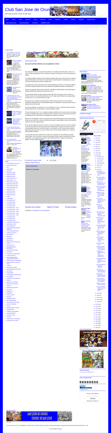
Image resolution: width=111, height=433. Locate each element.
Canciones (35, 22)
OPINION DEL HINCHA (12, 283)
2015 (96, 308)
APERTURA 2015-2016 (12, 185)
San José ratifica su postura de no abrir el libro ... (101, 178)
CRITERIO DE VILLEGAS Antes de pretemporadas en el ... (101, 220)
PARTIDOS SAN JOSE (12, 287)
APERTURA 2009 (11, 174)
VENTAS (9, 316)
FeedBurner (96, 401)
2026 (96, 138)
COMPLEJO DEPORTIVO (13, 222)
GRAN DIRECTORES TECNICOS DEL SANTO (13, 258)
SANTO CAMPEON (11, 304)
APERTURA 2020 (11, 194)
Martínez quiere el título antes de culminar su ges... (101, 233)
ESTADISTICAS (10, 245)
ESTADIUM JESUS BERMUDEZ (11, 247)
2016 (96, 306)
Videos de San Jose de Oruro (88, 104)
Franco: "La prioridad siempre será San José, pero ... (101, 207)
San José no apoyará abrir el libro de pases (101, 183)
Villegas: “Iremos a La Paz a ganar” (101, 284)
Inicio (7, 19)
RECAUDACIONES (11, 300)
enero (98, 301)
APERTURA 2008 (11, 172)
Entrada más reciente (33, 207)
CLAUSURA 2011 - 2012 (13, 207)
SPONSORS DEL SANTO (13, 307)
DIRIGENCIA (10, 238)
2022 (96, 146)
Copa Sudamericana (11, 22)
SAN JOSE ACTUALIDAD (13, 302)
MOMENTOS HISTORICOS (13, 278)
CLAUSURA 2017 (11, 216)
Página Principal (53, 207)
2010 (96, 319)
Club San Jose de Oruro (28, 9)
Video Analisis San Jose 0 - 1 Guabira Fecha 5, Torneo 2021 (17, 113)
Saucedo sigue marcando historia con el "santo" (100, 239)
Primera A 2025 (10, 294)
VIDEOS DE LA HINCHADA (13, 318)
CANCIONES (10, 198)
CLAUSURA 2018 (11, 218)
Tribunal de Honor (11, 315)
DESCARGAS (10, 234)
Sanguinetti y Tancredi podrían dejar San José (101, 275)
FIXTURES (9, 251)
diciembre (99, 156)
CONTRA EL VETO (11, 224)
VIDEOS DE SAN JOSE (12, 320)
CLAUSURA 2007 (11, 200)
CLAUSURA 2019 (11, 220)
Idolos (50, 19)
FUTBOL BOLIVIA (11, 255)
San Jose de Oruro (86, 95)
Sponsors (27, 19)
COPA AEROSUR (11, 226)
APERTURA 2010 (11, 176)
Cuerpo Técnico (91, 19)
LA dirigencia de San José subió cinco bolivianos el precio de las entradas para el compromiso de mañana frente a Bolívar (14, 98)
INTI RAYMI (9, 271)
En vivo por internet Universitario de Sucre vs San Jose (14, 140)
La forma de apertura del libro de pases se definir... (101, 200)
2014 (96, 310)
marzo (98, 297)
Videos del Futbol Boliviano (85, 209)
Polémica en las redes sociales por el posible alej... (101, 194)
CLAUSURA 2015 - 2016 (13, 215)
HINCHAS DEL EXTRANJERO (14, 260)
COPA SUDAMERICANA (13, 231)
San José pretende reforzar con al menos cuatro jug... (101, 227)
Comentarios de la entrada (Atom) (41, 210)
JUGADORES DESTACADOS (14, 274)
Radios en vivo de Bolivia (85, 221)
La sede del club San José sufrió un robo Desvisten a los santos (14, 128)
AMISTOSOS (10, 169)
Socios (35, 19)
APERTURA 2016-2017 (12, 187)
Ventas (20, 19)
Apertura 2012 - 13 (11, 180)
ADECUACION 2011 (12, 165)
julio (98, 167)
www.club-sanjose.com (11, 425)
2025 (96, 140)
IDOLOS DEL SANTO (12, 267)
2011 (96, 317)
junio (98, 169)
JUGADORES (10, 272)
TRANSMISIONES (11, 313)
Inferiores (42, 19)
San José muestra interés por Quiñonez (101, 266)
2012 (96, 314)
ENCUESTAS (10, 240)
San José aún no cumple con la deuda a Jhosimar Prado (101, 213)
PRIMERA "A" (10, 291)
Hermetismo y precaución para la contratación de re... (101, 173)
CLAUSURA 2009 (11, 204)
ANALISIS (9, 170)
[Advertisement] (47, 37)
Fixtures (73, 19)
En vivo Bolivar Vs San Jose (13, 52)
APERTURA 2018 (35, 162)
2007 (96, 325)
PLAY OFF (9, 289)
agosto (98, 165)
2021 (96, 148)
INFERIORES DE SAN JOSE (14, 269)
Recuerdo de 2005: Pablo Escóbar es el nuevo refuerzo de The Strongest (94, 98)
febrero (98, 299)
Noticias (8, 280)
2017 (96, 304)
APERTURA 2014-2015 (12, 183)
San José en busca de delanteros (17, 74)
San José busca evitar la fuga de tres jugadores (101, 280)
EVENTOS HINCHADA (12, 250)
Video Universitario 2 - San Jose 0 (17, 61)
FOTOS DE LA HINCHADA (13, 253)
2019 (96, 152)
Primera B (9, 296)
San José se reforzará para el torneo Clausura (101, 270)
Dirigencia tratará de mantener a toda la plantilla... (101, 248)
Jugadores (58, 19)
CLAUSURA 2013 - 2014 (13, 211)
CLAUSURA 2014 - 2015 (13, 213)
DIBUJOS (9, 236)
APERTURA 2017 (11, 189)
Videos (13, 19)
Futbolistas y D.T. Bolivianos (88, 85)
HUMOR (9, 265)
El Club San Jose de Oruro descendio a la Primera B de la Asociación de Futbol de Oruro (94, 107)
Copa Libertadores (24, 22)
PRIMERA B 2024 (11, 298)
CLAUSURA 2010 (11, 205)
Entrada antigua (70, 207)
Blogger (60, 428)
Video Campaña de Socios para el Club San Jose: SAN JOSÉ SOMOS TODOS (17, 121)
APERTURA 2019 (11, 193)
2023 (96, 144)
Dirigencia (81, 19)
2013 (96, 312)
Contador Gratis (83, 389)
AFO (8, 167)
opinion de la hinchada (12, 282)
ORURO (9, 285)
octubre (99, 161)
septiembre (99, 163)
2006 (96, 327)
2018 (96, 154)
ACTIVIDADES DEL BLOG (13, 163)
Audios (8, 196)
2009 (96, 321)
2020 (96, 150)
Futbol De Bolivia (85, 137)
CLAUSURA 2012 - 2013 (13, 209)
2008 (96, 323)
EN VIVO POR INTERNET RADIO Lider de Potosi (85, 225)
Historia (66, 19)
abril (98, 295)
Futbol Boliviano (85, 73)
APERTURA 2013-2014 (12, 181)
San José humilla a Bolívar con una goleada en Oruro (101, 288)
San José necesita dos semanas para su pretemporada (101, 188)
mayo (98, 293)
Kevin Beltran (10, 276)
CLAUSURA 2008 (11, 202)
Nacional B (84, 186)
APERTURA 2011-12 (12, 178)
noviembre (99, 158)
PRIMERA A (9, 293)
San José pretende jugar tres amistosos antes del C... (101, 260)
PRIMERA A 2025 (45, 22)
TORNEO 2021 (10, 309)
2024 (96, 142)
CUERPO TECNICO (11, 232)
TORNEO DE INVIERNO (13, 311)
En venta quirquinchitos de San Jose (17, 149)
